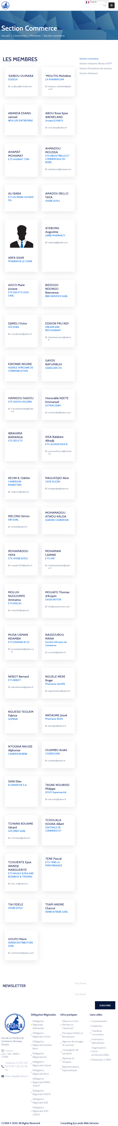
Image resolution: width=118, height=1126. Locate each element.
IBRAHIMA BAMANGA (15, 435)
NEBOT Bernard (18, 676)
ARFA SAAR (16, 258)
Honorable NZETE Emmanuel (57, 400)
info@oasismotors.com (59, 606)
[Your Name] (92, 983)
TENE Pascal (53, 858)
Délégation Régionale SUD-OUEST (41, 1111)
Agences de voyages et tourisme (72, 1043)
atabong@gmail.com (58, 242)
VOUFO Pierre (17, 939)
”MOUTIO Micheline (58, 76)
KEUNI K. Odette (19, 478)
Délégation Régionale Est (40, 1055)
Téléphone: (16, 1066)
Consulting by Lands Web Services (79, 1123)
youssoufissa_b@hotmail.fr (59, 452)
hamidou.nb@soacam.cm (59, 169)
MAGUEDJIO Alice (57, 478)
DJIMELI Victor (17, 323)
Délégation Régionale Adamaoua (38, 1025)
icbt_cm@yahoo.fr (19, 883)
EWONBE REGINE (20, 364)
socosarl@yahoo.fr (57, 652)
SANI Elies (15, 781)
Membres (35, 35)
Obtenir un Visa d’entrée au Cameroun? (70, 1025)
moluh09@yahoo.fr (20, 610)
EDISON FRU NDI (57, 323)
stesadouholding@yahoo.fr (22, 410)
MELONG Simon (19, 516)
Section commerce (89, 58)
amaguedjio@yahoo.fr (58, 488)
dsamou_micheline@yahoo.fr (59, 87)
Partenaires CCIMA (101, 1059)
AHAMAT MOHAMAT (15, 154)
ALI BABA (14, 193)
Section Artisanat (88, 73)
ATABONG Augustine (52, 230)
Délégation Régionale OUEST (42, 1092)
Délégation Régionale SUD (40, 1101)
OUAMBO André (56, 750)
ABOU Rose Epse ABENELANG (56, 115)
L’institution (20, 35)
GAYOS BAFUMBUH (53, 362)
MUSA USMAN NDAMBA (18, 636)
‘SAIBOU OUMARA (20, 76)
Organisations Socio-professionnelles (100, 1051)
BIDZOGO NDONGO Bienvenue (52, 288)
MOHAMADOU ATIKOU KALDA (55, 514)
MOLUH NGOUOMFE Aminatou (16, 596)
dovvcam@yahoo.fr (57, 799)
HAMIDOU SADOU (21, 398)
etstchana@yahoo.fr (20, 838)
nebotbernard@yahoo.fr (22, 687)
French (91, 2)
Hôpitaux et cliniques (68, 1060)
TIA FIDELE (15, 904)
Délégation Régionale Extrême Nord (42, 1045)
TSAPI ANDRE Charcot (54, 906)
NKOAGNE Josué (56, 715)
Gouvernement (99, 1021)
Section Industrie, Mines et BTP (96, 63)
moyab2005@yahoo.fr (21, 565)
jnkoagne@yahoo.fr (57, 726)
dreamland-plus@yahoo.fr (59, 338)
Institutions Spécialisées (98, 1041)
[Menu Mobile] (112, 5)
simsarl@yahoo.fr (19, 527)
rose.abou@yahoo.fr (57, 127)
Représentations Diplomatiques (70, 1068)
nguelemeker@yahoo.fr (59, 691)
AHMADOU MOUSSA (53, 150)
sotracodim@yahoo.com (59, 412)
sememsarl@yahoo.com (22, 953)
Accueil (5, 35)
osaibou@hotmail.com (21, 86)
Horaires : (9, 1050)
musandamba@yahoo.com (22, 650)
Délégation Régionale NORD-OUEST (42, 1082)
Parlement (97, 1026)
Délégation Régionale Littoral (42, 1064)
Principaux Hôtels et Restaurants (72, 1035)
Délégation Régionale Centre (41, 1035)
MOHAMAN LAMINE (53, 553)
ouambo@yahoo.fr (56, 760)
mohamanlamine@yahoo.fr (59, 566)
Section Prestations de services (96, 68)
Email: (16, 1076)
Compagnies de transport (70, 1052)
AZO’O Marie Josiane (16, 287)
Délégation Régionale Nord (41, 1072)
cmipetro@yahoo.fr (20, 492)
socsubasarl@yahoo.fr (21, 334)
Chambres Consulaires (98, 1033)
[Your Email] (92, 994)
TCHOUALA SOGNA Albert (54, 822)
